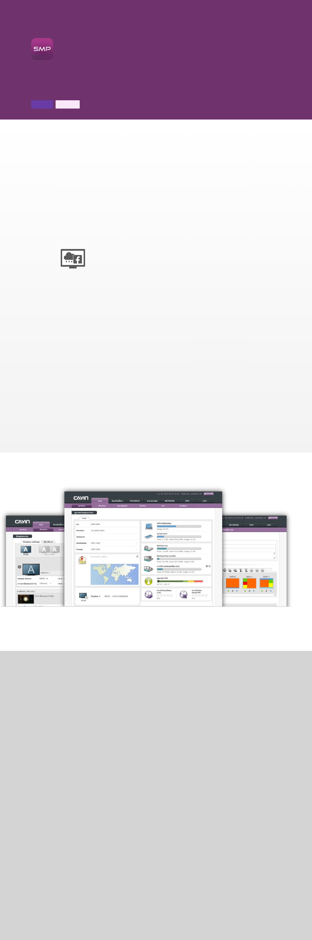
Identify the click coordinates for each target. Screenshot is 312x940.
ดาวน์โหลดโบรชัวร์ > (49, 93)
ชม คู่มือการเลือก (136, 639)
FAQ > (68, 882)
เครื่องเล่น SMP (287, 3)
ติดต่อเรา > (81, 93)
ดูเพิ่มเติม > (156, 632)
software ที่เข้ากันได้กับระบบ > (196, 789)
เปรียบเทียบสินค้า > (115, 786)
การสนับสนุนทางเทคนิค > (127, 894)
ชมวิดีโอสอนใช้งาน (174, 639)
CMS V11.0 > (156, 786)
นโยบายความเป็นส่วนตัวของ (205, 935)
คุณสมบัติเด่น (255, 3)
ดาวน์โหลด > (185, 888)
